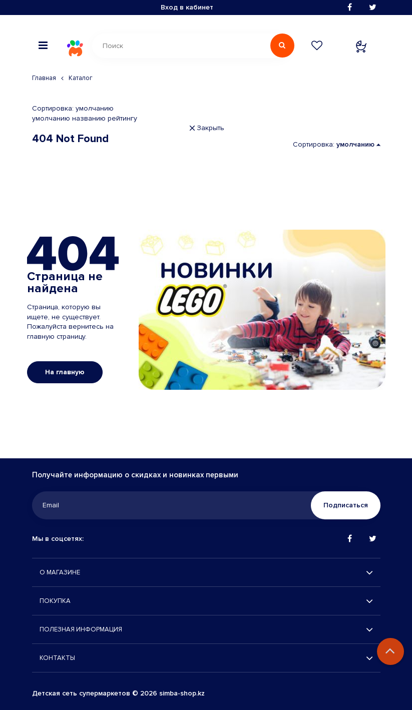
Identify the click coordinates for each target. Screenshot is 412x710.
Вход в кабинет (187, 7)
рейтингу (122, 118)
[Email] (204, 505)
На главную (65, 372)
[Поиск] (191, 46)
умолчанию (51, 118)
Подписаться (345, 505)
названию (89, 118)
